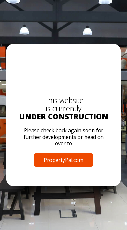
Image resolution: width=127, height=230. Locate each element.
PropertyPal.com (63, 160)
